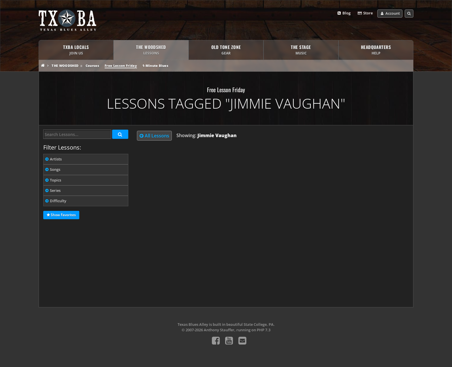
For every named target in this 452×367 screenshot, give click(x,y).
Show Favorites (61, 215)
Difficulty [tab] (58, 200)
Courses (92, 65)
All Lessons (154, 135)
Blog (344, 13)
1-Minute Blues (155, 65)
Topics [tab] (55, 180)
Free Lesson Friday (121, 65)
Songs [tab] (55, 169)
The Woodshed (65, 65)
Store (364, 13)
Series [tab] (55, 190)
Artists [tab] (56, 159)
